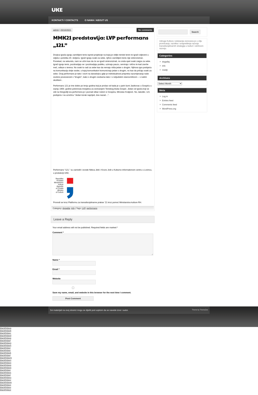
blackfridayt (5, 379)
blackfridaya (5, 332)
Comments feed (169, 104)
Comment (58, 232)
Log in (165, 96)
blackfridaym (6, 361)
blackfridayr (5, 374)
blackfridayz (5, 394)
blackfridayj (5, 354)
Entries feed (167, 100)
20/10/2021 (66, 30)
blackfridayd (5, 339)
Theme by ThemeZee (200, 314)
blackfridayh (5, 349)
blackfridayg (5, 347)
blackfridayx (5, 389)
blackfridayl (5, 359)
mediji (165, 70)
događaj (66, 208)
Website (56, 282)
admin (56, 30)
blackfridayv (5, 384)
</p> (102, 132)
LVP (84, 208)
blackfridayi (5, 352)
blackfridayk (5, 357)
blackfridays (5, 376)
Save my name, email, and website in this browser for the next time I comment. (91, 296)
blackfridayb (5, 334)
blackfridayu (5, 381)
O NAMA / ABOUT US (96, 20)
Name (56, 264)
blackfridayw (6, 386)
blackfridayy (5, 391)
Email (56, 273)
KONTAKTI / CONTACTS (65, 20)
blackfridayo (5, 366)
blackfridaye (5, 342)
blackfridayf (5, 344)
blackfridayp (5, 369)
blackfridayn (5, 364)
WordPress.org (169, 108)
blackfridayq (5, 371)
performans (92, 208)
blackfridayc (5, 337)
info (73, 208)
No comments (145, 30)
